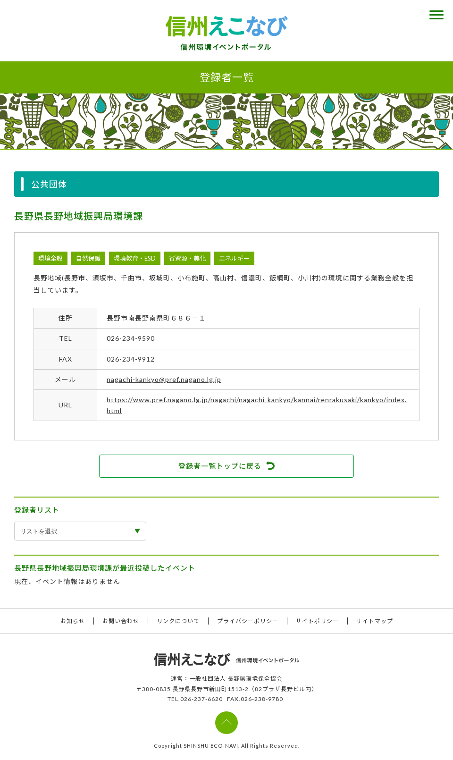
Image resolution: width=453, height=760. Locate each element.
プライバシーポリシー (247, 621)
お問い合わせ (120, 621)
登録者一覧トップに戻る (219, 466)
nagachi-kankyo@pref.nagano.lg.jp (164, 379)
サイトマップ (374, 621)
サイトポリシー (317, 621)
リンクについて (178, 621)
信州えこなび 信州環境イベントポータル (226, 33)
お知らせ (72, 621)
